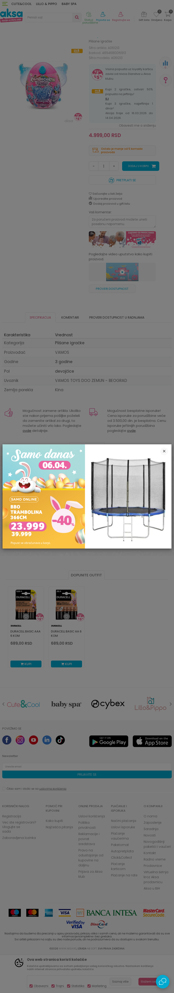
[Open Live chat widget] (162, 981)
